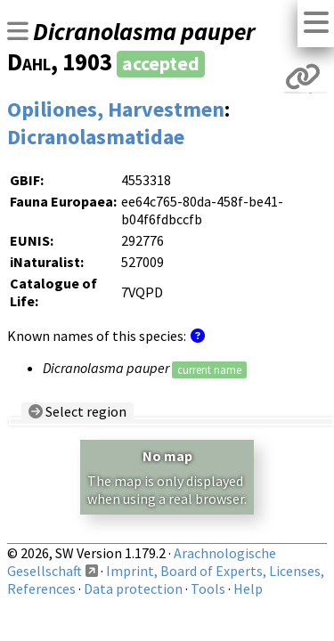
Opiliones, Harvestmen (115, 109)
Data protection (133, 588)
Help (248, 588)
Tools (208, 588)
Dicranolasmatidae (95, 136)
